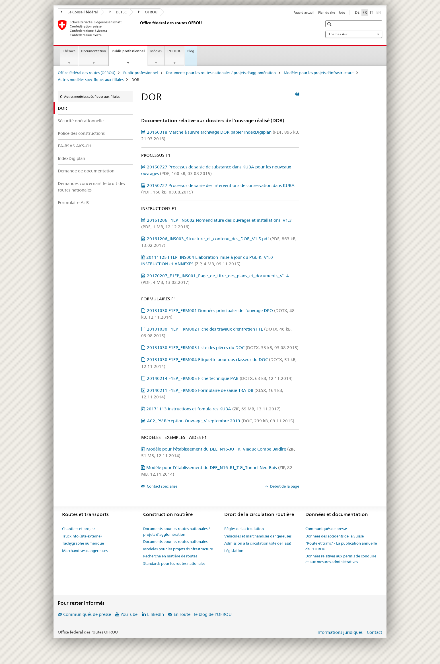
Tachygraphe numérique (83, 543)
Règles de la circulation (244, 528)
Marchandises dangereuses (85, 550)
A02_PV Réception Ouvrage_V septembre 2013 (220, 420)
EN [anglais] (379, 12)
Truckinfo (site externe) (82, 536)
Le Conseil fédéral (79, 12)
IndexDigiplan (71, 158)
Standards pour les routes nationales (174, 563)
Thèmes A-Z (353, 34)
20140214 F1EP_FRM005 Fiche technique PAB (220, 378)
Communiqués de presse (326, 528)
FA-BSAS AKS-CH (74, 145)
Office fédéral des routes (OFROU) (86, 72)
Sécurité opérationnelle (81, 120)
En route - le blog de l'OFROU (203, 614)
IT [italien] (371, 12)
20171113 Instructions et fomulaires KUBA (213, 409)
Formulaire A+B (73, 202)
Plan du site (326, 13)
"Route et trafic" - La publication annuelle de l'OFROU (341, 546)
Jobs (342, 13)
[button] (330, 24)
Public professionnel (129, 52)
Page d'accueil (303, 13)
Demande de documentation (86, 171)
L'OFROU (174, 51)
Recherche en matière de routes (170, 556)
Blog (190, 51)
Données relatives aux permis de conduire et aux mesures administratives (340, 559)
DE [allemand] (357, 12)
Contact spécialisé (161, 486)
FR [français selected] (365, 12)
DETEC (118, 12)
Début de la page (284, 486)
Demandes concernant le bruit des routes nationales (91, 187)
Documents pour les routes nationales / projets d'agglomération (221, 72)
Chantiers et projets (78, 528)
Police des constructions (81, 133)
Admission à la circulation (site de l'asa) (257, 543)
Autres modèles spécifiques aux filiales (91, 79)
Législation (233, 550)
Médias (156, 51)
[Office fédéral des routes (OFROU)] (139, 28)
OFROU (147, 12)
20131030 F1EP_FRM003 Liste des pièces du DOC (223, 347)
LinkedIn (155, 614)
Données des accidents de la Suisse (334, 536)
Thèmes (69, 51)
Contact (374, 632)
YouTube (128, 614)
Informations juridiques (339, 632)
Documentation (93, 51)
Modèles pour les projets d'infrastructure (318, 72)
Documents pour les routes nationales (175, 541)
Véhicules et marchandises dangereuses (257, 536)
